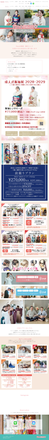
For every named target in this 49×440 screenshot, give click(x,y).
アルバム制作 (27, 3)
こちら (16, 64)
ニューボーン (12, 1)
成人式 (23, 1)
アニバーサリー (21, 3)
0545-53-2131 (7, 433)
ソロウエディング (38, 1)
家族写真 (29, 1)
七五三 (20, 1)
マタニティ (7, 1)
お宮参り (16, 1)
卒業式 (26, 1)
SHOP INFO (11, 431)
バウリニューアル (45, 1)
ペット (33, 1)
